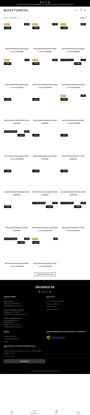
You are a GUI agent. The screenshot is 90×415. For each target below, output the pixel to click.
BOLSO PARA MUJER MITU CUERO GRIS (16, 229)
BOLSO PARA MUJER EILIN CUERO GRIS (73, 121)
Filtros (82, 18)
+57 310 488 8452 (15, 305)
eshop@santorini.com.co (15, 307)
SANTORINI (38, 373)
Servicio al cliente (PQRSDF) (11, 341)
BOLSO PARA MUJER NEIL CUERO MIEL (45, 229)
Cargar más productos (45, 276)
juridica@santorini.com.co (15, 328)
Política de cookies (51, 308)
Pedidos (6, 343)
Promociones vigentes (52, 311)
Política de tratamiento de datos (55, 303)
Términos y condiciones (52, 306)
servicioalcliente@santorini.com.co (17, 316)
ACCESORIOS (13, 18)
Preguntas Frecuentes (9, 338)
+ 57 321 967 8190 (15, 314)
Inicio (6, 18)
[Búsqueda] (76, 10)
